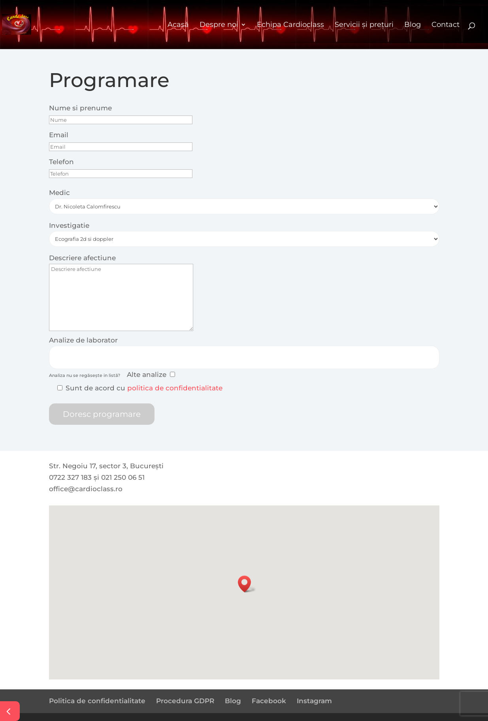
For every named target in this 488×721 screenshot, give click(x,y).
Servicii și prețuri (364, 24)
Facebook (269, 701)
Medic (59, 193)
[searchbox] (55, 356)
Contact (445, 24)
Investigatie (69, 225)
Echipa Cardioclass (290, 24)
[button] (247, 583)
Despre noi (219, 24)
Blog (412, 24)
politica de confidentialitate (174, 388)
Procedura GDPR (185, 701)
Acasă (178, 24)
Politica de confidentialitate (97, 701)
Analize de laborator (83, 340)
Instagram (314, 701)
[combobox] (244, 357)
